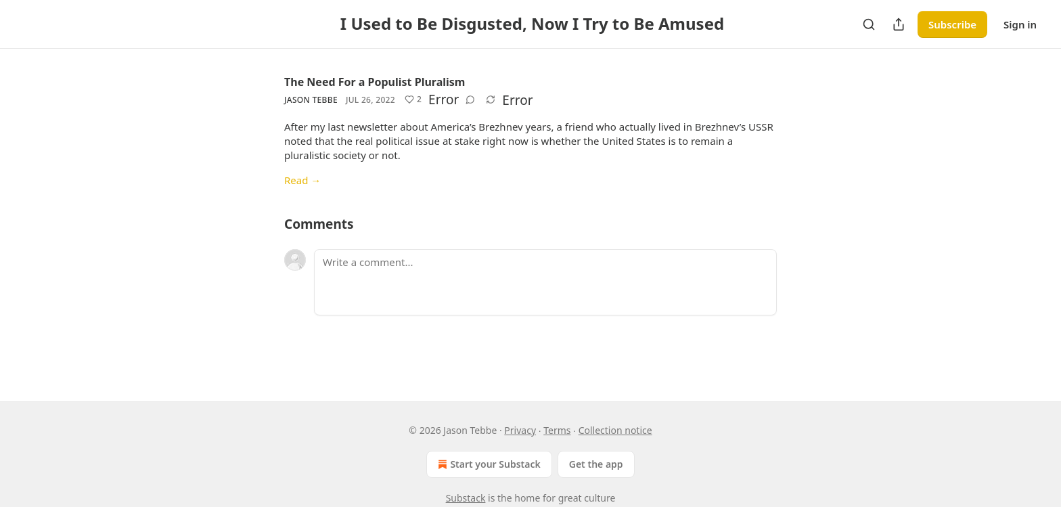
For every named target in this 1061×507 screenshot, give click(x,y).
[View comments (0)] (470, 99)
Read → (302, 180)
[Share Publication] (898, 24)
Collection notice (615, 430)
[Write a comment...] (545, 282)
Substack (466, 497)
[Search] (868, 24)
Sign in (1020, 24)
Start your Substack (487, 464)
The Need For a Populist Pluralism (374, 81)
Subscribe (952, 24)
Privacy (520, 430)
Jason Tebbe (311, 100)
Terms (556, 430)
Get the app (596, 464)
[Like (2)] (413, 99)
